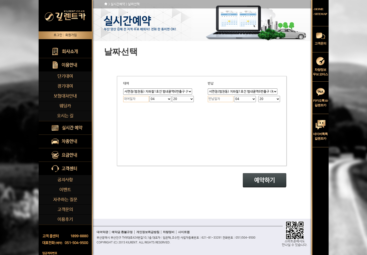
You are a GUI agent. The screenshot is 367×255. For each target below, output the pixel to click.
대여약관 (102, 232)
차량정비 (168, 232)
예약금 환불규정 (122, 232)
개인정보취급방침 (147, 232)
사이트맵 (184, 232)
